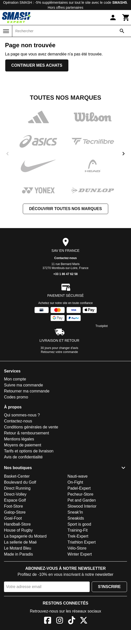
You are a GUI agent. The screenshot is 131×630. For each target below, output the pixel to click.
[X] (84, 621)
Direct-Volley (15, 494)
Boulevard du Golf (20, 482)
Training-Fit (78, 530)
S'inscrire (109, 587)
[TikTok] (72, 621)
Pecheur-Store (80, 494)
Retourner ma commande (26, 391)
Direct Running (17, 488)
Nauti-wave (78, 476)
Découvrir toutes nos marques (65, 209)
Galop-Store (15, 512)
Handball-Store (17, 524)
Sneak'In (75, 512)
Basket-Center (17, 476)
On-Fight (75, 482)
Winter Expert (80, 554)
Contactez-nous (65, 258)
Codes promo (16, 397)
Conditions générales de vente (31, 427)
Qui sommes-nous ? (22, 415)
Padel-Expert (79, 488)
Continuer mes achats (36, 65)
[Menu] (6, 31)
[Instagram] (60, 621)
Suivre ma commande (23, 385)
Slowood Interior (82, 506)
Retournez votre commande (59, 352)
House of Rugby (18, 530)
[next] (123, 153)
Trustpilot (101, 326)
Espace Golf (15, 500)
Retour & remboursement (26, 433)
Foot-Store (13, 506)
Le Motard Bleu (17, 548)
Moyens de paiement (22, 445)
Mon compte (15, 379)
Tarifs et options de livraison (28, 451)
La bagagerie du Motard (25, 536)
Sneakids (76, 518)
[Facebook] (48, 621)
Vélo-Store (77, 548)
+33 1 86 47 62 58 (65, 274)
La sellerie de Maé (20, 542)
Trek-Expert (78, 536)
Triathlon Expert (82, 542)
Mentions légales (19, 439)
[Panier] (126, 17)
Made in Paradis (18, 554)
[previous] (7, 153)
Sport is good (79, 524)
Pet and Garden (82, 500)
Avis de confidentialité (23, 457)
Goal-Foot (13, 518)
